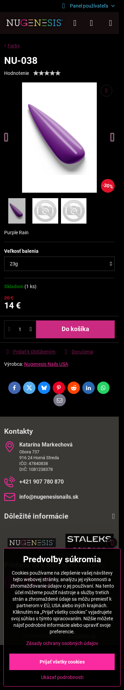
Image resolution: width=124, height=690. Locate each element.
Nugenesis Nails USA (46, 364)
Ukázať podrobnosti (62, 677)
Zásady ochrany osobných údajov (62, 643)
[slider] (47, 73)
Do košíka (75, 329)
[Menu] (110, 23)
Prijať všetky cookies (62, 662)
